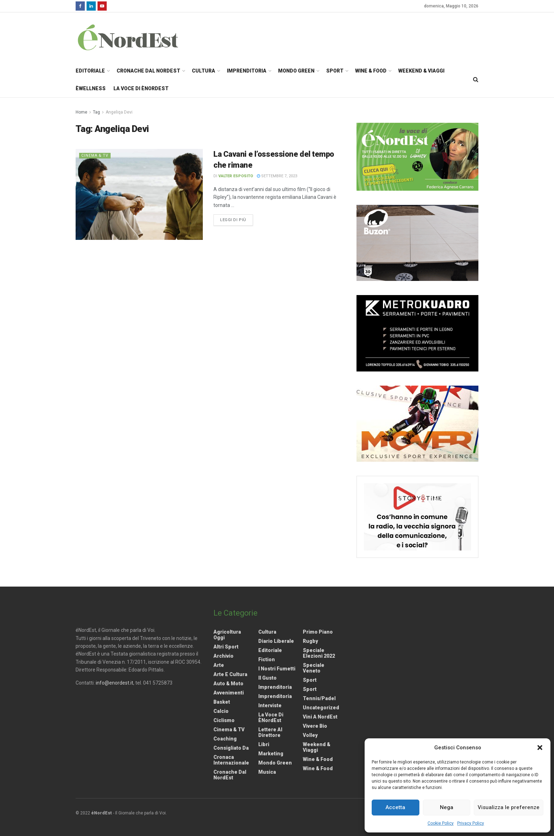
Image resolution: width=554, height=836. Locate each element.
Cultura (203, 71)
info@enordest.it (114, 683)
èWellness (91, 88)
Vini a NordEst (320, 717)
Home (81, 112)
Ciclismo (224, 720)
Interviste (270, 705)
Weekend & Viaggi (421, 71)
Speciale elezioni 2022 (319, 653)
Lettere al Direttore (270, 732)
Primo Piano (318, 632)
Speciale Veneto (313, 668)
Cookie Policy (441, 823)
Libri (263, 744)
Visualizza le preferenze (509, 807)
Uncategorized (321, 707)
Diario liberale (276, 641)
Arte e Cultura (230, 674)
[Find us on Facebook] (80, 6)
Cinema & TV (95, 155)
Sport (334, 71)
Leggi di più (236, 219)
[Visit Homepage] (137, 37)
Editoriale (90, 71)
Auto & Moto (228, 683)
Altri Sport (225, 647)
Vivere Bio (315, 726)
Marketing (270, 753)
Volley (310, 735)
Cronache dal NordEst (148, 71)
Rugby (310, 641)
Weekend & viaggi (316, 747)
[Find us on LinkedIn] (91, 6)
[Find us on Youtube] (102, 6)
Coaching (225, 739)
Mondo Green (296, 71)
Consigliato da (231, 748)
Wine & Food (371, 71)
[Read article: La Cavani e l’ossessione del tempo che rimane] (139, 194)
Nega (446, 807)
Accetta (395, 807)
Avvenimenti (228, 693)
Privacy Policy (470, 823)
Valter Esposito (235, 176)
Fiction (266, 659)
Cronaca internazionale (231, 760)
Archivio (223, 656)
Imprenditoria (246, 71)
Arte (218, 665)
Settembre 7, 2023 (277, 176)
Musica (267, 772)
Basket (221, 702)
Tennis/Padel (319, 698)
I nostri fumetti (276, 668)
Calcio (221, 711)
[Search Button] (475, 79)
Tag (96, 112)
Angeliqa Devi (119, 112)
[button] (539, 747)
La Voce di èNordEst (141, 88)
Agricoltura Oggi (227, 634)
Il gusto (267, 678)
